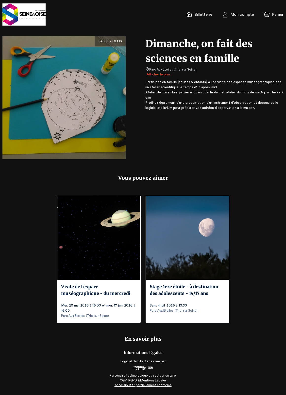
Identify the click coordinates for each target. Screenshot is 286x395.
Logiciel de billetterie (136, 361)
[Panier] (274, 14)
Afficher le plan (158, 74)
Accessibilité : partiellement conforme (143, 385)
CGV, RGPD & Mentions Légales (143, 380)
